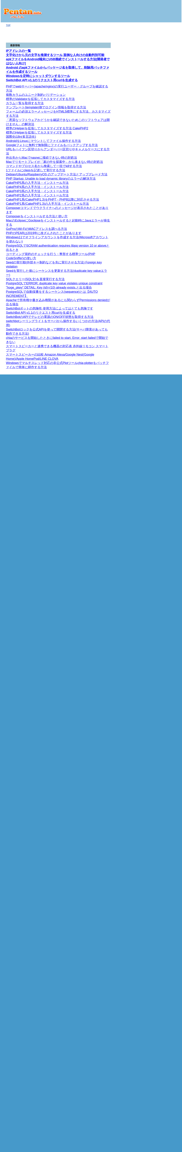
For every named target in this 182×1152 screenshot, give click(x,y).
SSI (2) (154, 483)
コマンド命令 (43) (163, 695)
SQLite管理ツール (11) (164, 594)
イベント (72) (159, 903)
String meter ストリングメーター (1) (165, 288)
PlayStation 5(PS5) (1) (162, 177)
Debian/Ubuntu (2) (162, 462)
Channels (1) (163, 380)
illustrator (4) (157, 525)
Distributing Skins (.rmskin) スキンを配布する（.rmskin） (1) (165, 319)
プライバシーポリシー (158, 1018)
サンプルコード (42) (161, 802)
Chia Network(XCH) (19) (163, 104)
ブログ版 (154, 75)
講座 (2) (155, 556)
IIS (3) (156, 452)
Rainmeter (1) (158, 236)
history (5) (158, 920)
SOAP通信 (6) (158, 480)
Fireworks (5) (157, 521)
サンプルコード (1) (160, 552)
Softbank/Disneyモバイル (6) (164, 860)
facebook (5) (157, 163)
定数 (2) (158, 837)
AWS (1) (155, 411)
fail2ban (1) (156, 226)
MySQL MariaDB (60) (162, 698)
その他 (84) (155, 476)
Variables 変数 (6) (163, 250)
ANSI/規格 (156, 598)
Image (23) (158, 910)
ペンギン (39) (156, 986)
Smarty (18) (157, 823)
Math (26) (157, 955)
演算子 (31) (159, 657)
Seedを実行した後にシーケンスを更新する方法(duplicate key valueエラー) (40, 2)
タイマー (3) (159, 906)
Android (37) (156, 125)
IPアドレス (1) (158, 146)
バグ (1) (157, 212)
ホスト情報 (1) (157, 142)
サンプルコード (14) (161, 979)
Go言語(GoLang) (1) (160, 83)
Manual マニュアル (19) (165, 240)
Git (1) (154, 229)
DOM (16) (157, 899)
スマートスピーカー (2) (163, 97)
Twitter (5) (155, 184)
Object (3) (157, 948)
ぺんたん (96, 1146)
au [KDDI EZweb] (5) (161, 868)
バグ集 (154, 559)
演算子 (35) (159, 691)
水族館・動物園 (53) (161, 990)
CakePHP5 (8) (160, 768)
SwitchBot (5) (158, 94)
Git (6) (154, 415)
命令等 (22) (158, 937)
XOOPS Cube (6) (160, 757)
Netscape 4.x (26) (161, 563)
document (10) (160, 930)
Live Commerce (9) (160, 733)
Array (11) (158, 958)
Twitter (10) (156, 167)
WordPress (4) (158, 761)
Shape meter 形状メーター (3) (165, 295)
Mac (152, 149)
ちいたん (155, 809)
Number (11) (159, 965)
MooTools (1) (157, 885)
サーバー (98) (156, 401)
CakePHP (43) (158, 764)
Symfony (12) (158, 806)
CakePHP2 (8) (160, 778)
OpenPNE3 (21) (161, 788)
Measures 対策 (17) (164, 269)
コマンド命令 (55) (163, 677)
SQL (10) (154, 587)
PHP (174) (155, 719)
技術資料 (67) (156, 222)
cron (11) (155, 425)
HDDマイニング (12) (161, 111)
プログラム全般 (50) (160, 500)
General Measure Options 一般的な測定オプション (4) (165, 276)
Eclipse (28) (159, 514)
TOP (8, 25)
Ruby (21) (155, 191)
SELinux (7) (158, 466)
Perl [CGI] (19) (157, 486)
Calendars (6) (163, 383)
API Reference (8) (164, 363)
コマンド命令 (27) (162, 608)
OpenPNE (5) (158, 785)
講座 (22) (155, 542)
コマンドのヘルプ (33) (164, 108)
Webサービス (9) (158, 156)
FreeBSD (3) (157, 435)
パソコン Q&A (157, 68)
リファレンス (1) (159, 490)
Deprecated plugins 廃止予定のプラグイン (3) (165, 263)
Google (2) (156, 160)
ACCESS (156, 611)
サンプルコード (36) (163, 139)
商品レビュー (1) (158, 118)
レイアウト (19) (161, 135)
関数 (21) (157, 601)
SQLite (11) (157, 591)
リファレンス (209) (161, 584)
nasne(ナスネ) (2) (160, 174)
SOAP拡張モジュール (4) (164, 730)
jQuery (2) (156, 969)
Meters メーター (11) (164, 283)
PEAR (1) (156, 726)
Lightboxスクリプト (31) (163, 882)
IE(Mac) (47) (159, 577)
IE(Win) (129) (159, 580)
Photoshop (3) (158, 528)
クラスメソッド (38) (164, 830)
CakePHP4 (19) (160, 771)
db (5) (157, 816)
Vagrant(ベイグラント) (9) (162, 420)
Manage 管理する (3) (166, 336)
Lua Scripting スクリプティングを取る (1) (165, 245)
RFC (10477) (157, 397)
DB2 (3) (155, 629)
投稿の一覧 (153, 1001)
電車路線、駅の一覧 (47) (163, 394)
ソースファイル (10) (163, 813)
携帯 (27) (154, 854)
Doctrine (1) (157, 744)
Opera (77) (158, 570)
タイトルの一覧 (155, 998)
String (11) (160, 205)
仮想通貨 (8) (156, 101)
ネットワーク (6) (158, 181)
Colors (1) (162, 377)
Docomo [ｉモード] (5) (162, 864)
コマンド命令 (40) (163, 660)
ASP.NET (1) (156, 122)
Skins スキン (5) (162, 309)
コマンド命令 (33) (163, 716)
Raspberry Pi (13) (158, 115)
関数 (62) (158, 688)
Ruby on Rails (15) (160, 208)
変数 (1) (158, 851)
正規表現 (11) (158, 820)
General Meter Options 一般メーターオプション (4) (165, 303)
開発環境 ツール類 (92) (163, 511)
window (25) (159, 934)
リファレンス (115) (161, 545)
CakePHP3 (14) (160, 775)
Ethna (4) (156, 792)
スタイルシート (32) (163, 896)
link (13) (157, 927)
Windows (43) (158, 442)
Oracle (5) (156, 664)
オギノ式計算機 (158, 71)
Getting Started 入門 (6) (164, 341)
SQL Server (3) (158, 646)
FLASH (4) (156, 532)
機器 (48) (154, 170)
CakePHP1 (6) (160, 782)
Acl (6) (160, 390)
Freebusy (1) (163, 370)
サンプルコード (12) (161, 878)
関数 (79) (158, 671)
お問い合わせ (154, 1009)
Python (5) (155, 497)
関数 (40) (158, 618)
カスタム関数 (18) (163, 841)
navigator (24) (159, 917)
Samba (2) (156, 408)
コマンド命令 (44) (163, 643)
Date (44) (157, 951)
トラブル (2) (157, 153)
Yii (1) (154, 737)
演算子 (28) (158, 604)
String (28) (158, 962)
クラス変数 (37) (162, 834)
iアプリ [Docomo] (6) (161, 983)
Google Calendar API (163, 356)
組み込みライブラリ (163, 198)
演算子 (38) (158, 892)
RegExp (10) (159, 944)
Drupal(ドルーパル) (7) (162, 754)
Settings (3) (162, 366)
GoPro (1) (155, 87)
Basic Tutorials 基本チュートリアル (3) (165, 347)
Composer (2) (158, 723)
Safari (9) (157, 573)
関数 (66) (158, 653)
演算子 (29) (159, 639)
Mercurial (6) (157, 438)
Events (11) (162, 373)
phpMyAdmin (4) (161, 702)
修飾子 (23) (159, 847)
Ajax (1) (154, 535)
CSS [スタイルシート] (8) (163, 549)
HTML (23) (155, 539)
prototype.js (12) (159, 972)
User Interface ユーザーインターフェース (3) (165, 329)
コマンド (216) (160, 473)
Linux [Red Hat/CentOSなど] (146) (164, 457)
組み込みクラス (162, 201)
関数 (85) (158, 709)
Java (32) (154, 976)
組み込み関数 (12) (163, 844)
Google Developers (160, 352)
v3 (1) (157, 359)
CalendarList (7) (165, 387)
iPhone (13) (155, 215)
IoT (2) (153, 90)
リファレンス (158, 195)
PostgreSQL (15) (159, 681)
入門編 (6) (156, 493)
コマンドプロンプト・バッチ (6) (164, 447)
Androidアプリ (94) (160, 128)
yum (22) (157, 469)
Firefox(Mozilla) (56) (163, 566)
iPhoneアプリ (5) (159, 219)
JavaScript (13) (157, 871)
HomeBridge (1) (159, 404)
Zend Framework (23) (162, 795)
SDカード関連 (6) (161, 132)
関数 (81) (158, 636)
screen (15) (158, 913)
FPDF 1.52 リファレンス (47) (163, 749)
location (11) (159, 924)
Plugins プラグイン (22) (163, 255)
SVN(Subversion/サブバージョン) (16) (163, 430)
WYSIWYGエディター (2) (164, 875)
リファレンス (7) (161, 827)
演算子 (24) (159, 622)
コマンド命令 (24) (163, 625)
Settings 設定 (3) (162, 313)
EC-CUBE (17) (158, 799)
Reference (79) (160, 233)
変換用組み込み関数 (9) (164, 941)
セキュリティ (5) (159, 507)
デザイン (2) (156, 518)
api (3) (154, 188)
